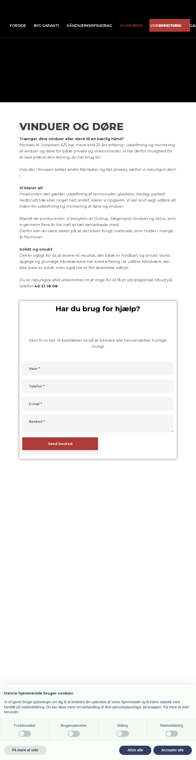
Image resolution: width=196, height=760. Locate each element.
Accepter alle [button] (173, 750)
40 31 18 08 (46, 286)
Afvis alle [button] (135, 750)
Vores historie (166, 25)
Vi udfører (131, 25)
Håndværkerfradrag (89, 25)
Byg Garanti (46, 25)
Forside (18, 25)
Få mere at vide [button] (25, 750)
